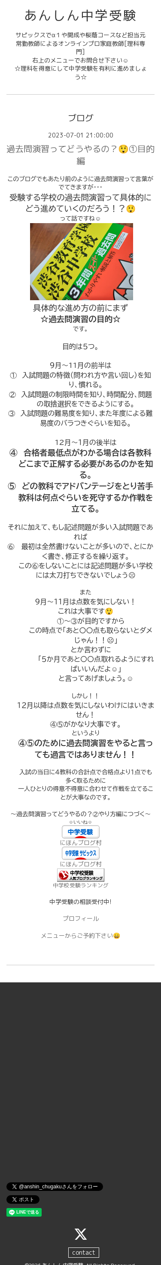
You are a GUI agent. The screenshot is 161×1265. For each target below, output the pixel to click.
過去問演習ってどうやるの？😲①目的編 (80, 155)
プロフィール (81, 918)
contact (83, 1252)
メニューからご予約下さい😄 (80, 935)
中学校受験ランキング (81, 885)
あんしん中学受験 (80, 15)
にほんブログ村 (81, 842)
